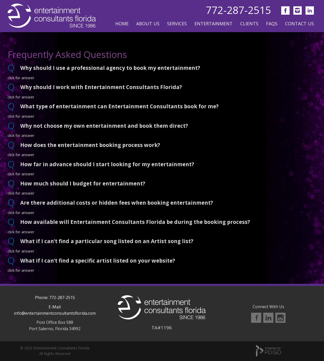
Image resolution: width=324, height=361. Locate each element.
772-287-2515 (238, 10)
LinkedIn (268, 318)
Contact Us (299, 23)
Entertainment (213, 23)
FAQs (271, 23)
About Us (147, 23)
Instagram (280, 318)
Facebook (256, 318)
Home (122, 23)
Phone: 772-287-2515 (55, 297)
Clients (249, 23)
